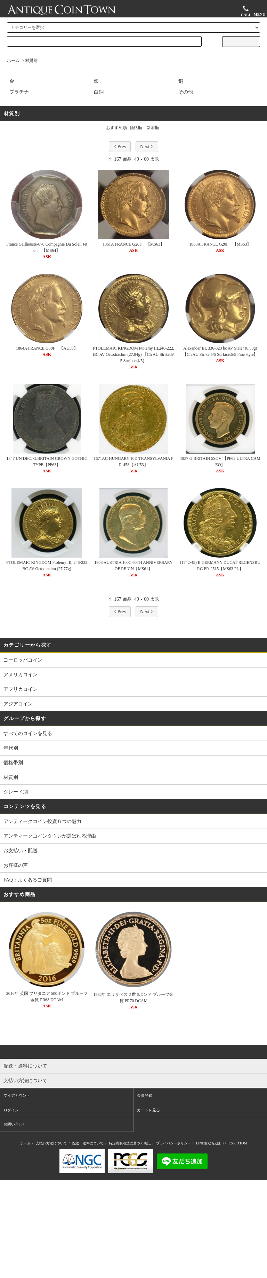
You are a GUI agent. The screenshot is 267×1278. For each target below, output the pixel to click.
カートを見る (148, 1110)
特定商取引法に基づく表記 (130, 1143)
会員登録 (144, 1095)
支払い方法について (51, 1143)
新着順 (153, 127)
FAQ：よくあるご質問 (27, 879)
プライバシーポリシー (173, 1143)
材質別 (31, 60)
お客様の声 (15, 865)
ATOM (242, 1143)
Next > (147, 146)
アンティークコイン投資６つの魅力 (42, 821)
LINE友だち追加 (208, 1143)
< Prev (119, 146)
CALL (246, 10)
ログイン (11, 1110)
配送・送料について (88, 1143)
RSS (231, 1143)
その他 (185, 92)
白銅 (99, 92)
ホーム (13, 60)
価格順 (136, 127)
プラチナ (19, 92)
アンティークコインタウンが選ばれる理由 (49, 836)
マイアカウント (16, 1095)
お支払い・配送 (20, 850)
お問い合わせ (14, 1124)
